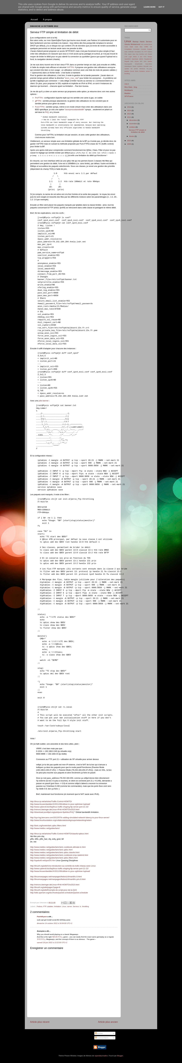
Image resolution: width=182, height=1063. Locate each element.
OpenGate (135, 59)
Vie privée (134, 68)
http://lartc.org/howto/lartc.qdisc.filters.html (48, 825)
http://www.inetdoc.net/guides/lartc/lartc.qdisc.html (51, 850)
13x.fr (126, 84)
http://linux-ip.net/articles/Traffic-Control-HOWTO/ (51, 801)
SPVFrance (128, 96)
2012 (129, 117)
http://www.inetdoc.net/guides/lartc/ (45, 828)
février (132, 136)
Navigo (150, 56)
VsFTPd (70, 67)
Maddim (127, 93)
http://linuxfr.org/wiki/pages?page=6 (45, 887)
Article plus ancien (108, 1022)
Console (143, 49)
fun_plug (149, 68)
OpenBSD (127, 59)
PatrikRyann (42, 916)
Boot (150, 44)
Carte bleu (138, 47)
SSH (145, 61)
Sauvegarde (128, 64)
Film (125, 54)
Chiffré (146, 47)
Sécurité (145, 66)
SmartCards (138, 64)
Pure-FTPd (39, 107)
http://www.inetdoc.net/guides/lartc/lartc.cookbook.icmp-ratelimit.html (59, 855)
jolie (40, 401)
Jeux (133, 54)
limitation (57, 906)
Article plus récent (39, 1022)
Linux (64, 906)
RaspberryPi (148, 59)
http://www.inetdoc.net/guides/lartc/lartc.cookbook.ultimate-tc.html (57, 847)
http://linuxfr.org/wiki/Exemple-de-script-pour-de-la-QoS (53, 890)
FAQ (47, 112)
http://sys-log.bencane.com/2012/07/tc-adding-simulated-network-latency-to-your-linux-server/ (69, 817)
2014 (129, 110)
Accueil (34, 19)
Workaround (135, 44)
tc (80, 906)
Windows (142, 68)
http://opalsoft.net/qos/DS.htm (42, 860)
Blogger (120, 1056)
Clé (151, 47)
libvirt (136, 71)
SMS (131, 61)
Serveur (76, 906)
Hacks (142, 41)
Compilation (128, 49)
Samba (150, 61)
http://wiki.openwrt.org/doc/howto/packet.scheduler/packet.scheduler (59, 893)
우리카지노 (41, 939)
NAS (144, 56)
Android (146, 44)
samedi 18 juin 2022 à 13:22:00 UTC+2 (52, 942)
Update (126, 68)
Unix (150, 66)
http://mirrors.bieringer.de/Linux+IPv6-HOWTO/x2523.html (54, 809)
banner (45, 401)
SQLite (136, 61)
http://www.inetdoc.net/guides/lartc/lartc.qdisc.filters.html (54, 858)
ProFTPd (39, 98)
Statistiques (128, 66)
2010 (129, 140)
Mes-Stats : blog (130, 87)
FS (142, 51)
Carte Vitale (128, 47)
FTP (44, 906)
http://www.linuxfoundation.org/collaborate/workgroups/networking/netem (61, 820)
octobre (132, 127)
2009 (129, 144)
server (69, 906)
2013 (129, 114)
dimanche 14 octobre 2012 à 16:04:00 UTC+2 (54, 923)
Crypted (149, 49)
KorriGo (141, 54)
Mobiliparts (128, 90)
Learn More (150, 7)
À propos (47, 19)
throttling (85, 906)
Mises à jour (137, 56)
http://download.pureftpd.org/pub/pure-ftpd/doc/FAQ (52, 812)
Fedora (39, 906)
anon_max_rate (71, 78)
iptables (50, 906)
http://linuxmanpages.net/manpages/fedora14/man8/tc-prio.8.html (57, 879)
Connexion (136, 49)
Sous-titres (148, 64)
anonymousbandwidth (74, 109)
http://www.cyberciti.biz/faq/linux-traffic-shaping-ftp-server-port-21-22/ (59, 807)
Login (130, 56)
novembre (133, 123)
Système (139, 66)
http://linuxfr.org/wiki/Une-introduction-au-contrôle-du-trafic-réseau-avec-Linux (63, 866)
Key (137, 54)
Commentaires (101, 1038)
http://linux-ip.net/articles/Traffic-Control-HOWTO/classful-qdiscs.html (59, 834)
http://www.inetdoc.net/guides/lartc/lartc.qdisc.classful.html (54, 852)
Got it (161, 7)
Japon (130, 54)
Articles (99, 1033)
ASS (142, 44)
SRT (141, 61)
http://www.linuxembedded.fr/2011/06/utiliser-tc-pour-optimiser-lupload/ (60, 804)
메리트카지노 (57, 937)
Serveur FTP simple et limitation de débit (137, 131)
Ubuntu (127, 44)
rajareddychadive (101, 1056)
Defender (131, 51)
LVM (125, 56)
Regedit (126, 61)
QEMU (141, 59)
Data (125, 51)
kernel (132, 71)
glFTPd (38, 101)
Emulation (138, 51)
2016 (129, 107)
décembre (133, 120)
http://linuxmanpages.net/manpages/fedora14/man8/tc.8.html (56, 876)
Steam (134, 66)
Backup (135, 41)
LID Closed (148, 54)
